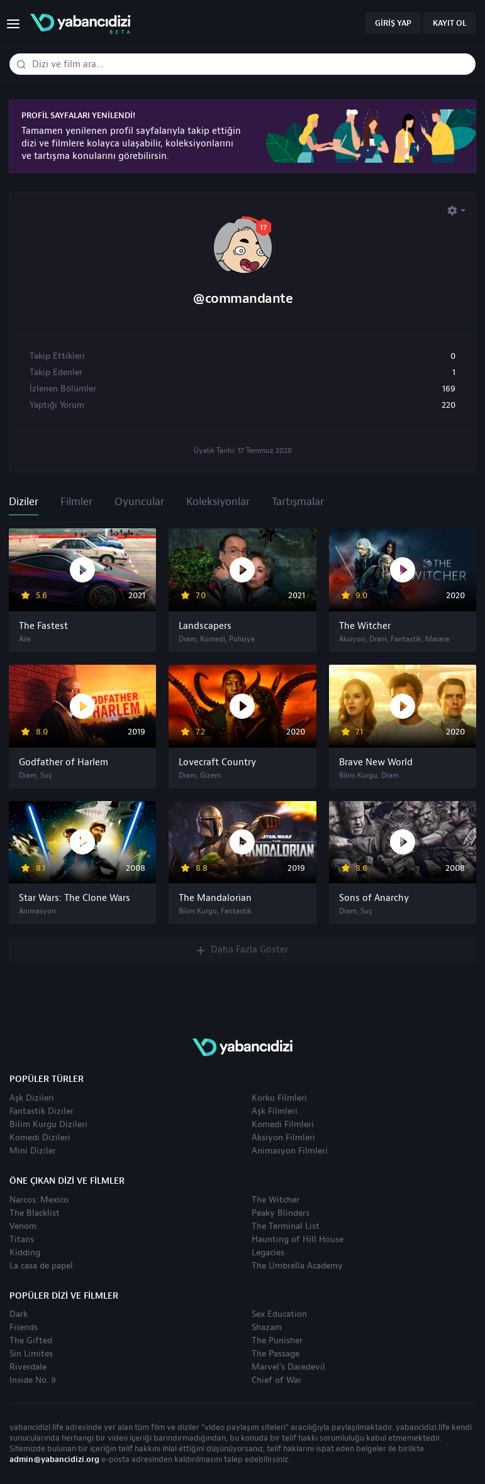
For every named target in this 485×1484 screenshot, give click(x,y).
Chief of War (276, 1380)
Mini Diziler (32, 1151)
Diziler (23, 502)
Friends (23, 1327)
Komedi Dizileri (39, 1137)
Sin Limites (31, 1354)
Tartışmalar (298, 502)
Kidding (24, 1252)
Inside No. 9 (32, 1380)
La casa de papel (41, 1266)
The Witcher (275, 1200)
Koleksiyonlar (218, 502)
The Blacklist (34, 1213)
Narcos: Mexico (39, 1200)
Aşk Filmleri (275, 1111)
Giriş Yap (393, 23)
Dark (18, 1314)
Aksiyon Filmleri (283, 1137)
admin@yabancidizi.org (54, 1459)
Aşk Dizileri (31, 1098)
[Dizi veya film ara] (20, 64)
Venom (22, 1226)
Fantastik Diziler (41, 1111)
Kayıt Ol (449, 23)
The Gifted (30, 1340)
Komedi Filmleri (283, 1124)
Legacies (268, 1252)
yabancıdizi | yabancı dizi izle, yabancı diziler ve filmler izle (80, 23)
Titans (21, 1239)
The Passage (275, 1354)
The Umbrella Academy (297, 1266)
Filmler (76, 502)
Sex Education (279, 1314)
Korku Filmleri (279, 1098)
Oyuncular (139, 502)
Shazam (267, 1327)
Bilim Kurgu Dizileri (48, 1124)
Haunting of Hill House (297, 1239)
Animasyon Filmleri (290, 1151)
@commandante (242, 298)
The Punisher (277, 1340)
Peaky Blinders (280, 1213)
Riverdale (28, 1367)
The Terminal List (286, 1226)
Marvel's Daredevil (288, 1367)
